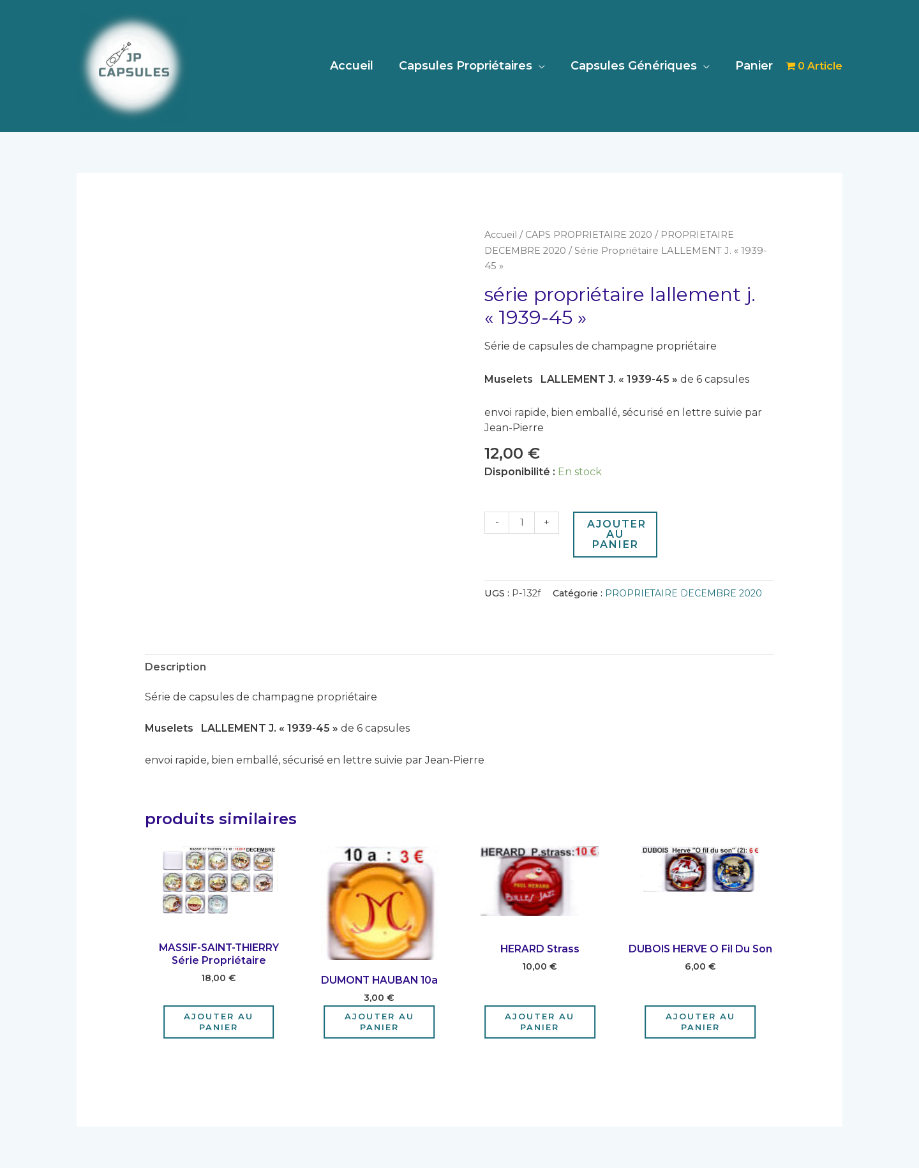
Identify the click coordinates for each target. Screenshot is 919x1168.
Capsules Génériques (637, 66)
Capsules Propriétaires (472, 66)
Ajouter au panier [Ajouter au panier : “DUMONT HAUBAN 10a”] (379, 1022)
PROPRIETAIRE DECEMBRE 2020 (684, 592)
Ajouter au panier (618, 533)
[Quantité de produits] (522, 522)
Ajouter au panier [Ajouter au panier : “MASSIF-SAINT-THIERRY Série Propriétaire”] (218, 1022)
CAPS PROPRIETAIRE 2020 (592, 234)
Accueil (360, 66)
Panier (755, 66)
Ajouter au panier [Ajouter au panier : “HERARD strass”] (539, 1022)
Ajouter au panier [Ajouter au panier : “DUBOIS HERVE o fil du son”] (700, 1022)
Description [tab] (176, 666)
